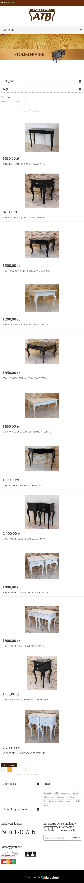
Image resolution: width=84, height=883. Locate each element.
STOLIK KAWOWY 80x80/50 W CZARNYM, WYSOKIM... (27, 271)
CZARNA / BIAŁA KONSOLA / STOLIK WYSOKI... (23, 485)
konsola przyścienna (69, 793)
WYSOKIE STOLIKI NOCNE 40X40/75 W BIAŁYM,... (25, 753)
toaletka (70, 797)
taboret (69, 801)
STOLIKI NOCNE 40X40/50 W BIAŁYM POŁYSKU (24, 646)
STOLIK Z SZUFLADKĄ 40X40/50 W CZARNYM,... (24, 217)
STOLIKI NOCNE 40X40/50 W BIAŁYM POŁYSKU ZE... (26, 592)
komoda (60, 797)
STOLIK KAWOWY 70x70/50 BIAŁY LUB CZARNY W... (26, 324)
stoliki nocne (49, 797)
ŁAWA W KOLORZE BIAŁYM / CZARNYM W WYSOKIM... (27, 431)
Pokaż (24, 111)
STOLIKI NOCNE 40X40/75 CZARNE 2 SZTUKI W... (24, 539)
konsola (47, 793)
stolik (56, 793)
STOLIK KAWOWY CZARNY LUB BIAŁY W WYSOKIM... (26, 378)
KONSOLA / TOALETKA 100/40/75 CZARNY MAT (24, 164)
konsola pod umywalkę (53, 801)
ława (46, 805)
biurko (77, 801)
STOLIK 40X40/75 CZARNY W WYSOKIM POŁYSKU (25, 699)
